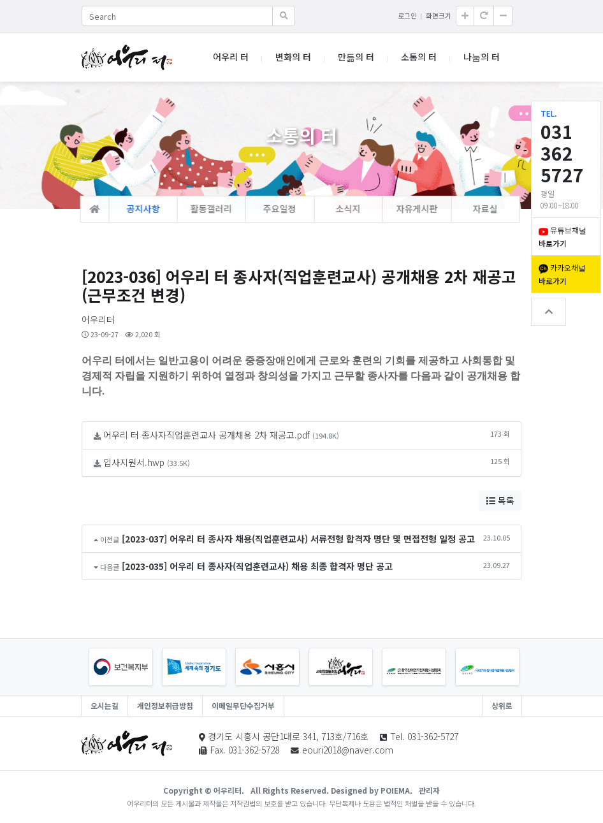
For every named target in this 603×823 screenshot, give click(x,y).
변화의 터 (293, 56)
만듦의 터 (356, 56)
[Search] (177, 15)
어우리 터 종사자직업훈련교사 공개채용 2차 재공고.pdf (206, 434)
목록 (500, 500)
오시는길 (105, 705)
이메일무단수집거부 (243, 705)
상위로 (501, 705)
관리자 (429, 790)
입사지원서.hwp (133, 462)
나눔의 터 (481, 56)
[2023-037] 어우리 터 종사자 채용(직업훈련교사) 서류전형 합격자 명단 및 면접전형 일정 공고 (298, 538)
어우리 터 (231, 56)
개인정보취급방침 (165, 705)
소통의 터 (419, 56)
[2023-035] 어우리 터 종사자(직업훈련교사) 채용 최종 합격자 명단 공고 (257, 566)
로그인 (407, 15)
